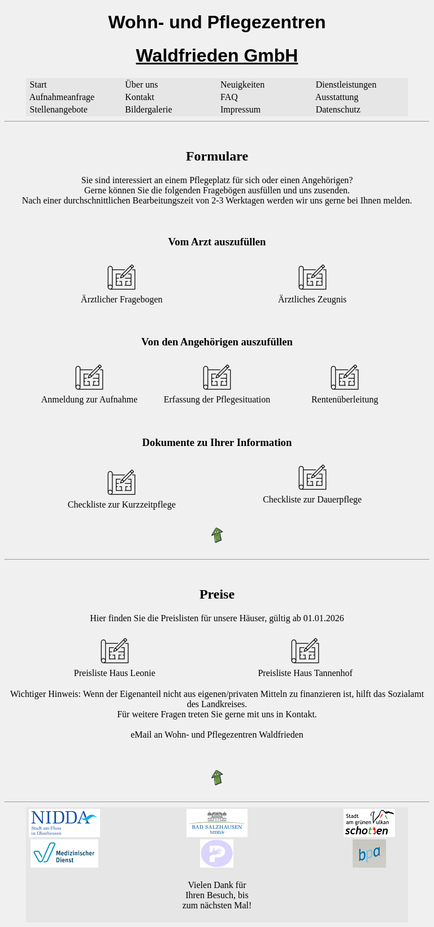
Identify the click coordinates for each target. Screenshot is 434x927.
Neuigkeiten (242, 84)
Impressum (240, 109)
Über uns (141, 84)
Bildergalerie (148, 109)
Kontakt (139, 97)
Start (38, 84)
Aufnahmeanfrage (62, 97)
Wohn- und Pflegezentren (217, 22)
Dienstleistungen (346, 84)
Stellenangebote (59, 109)
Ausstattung (336, 97)
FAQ (229, 97)
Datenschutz (338, 109)
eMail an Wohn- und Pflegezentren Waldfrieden (217, 734)
